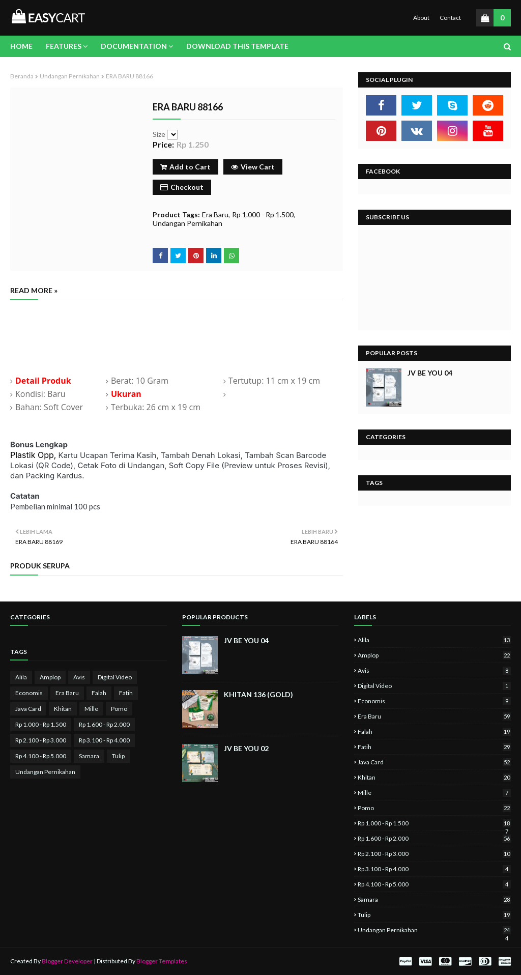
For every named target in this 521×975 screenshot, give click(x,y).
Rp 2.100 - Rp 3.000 (40, 740)
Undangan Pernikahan (70, 76)
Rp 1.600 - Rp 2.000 (104, 724)
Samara (89, 756)
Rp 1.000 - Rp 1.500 (263, 214)
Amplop (50, 677)
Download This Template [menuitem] (237, 46)
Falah (99, 693)
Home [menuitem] (21, 46)
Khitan (63, 708)
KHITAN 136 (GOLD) (258, 694)
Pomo (119, 708)
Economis (29, 693)
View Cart (253, 166)
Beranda (22, 76)
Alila (21, 677)
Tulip (118, 756)
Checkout (182, 187)
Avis (79, 677)
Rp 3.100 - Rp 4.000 (104, 740)
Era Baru (215, 214)
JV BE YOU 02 (246, 748)
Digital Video (115, 677)
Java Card (28, 708)
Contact (450, 17)
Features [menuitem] (63, 46)
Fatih (126, 693)
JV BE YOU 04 (430, 372)
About (421, 17)
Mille (91, 708)
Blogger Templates (161, 961)
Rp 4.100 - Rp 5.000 (40, 756)
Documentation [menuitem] (134, 46)
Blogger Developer (67, 961)
